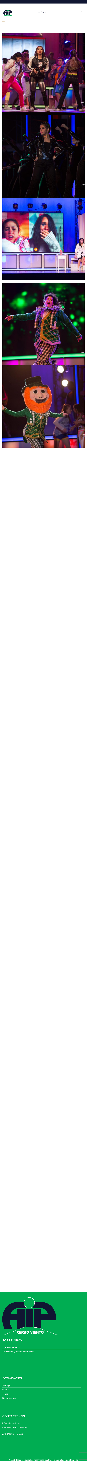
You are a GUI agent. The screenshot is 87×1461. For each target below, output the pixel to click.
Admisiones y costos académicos (18, 1348)
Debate (5, 1385)
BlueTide (74, 1456)
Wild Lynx (7, 1381)
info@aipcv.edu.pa (11, 1419)
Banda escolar (9, 1394)
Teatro (5, 1390)
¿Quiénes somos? (11, 1343)
